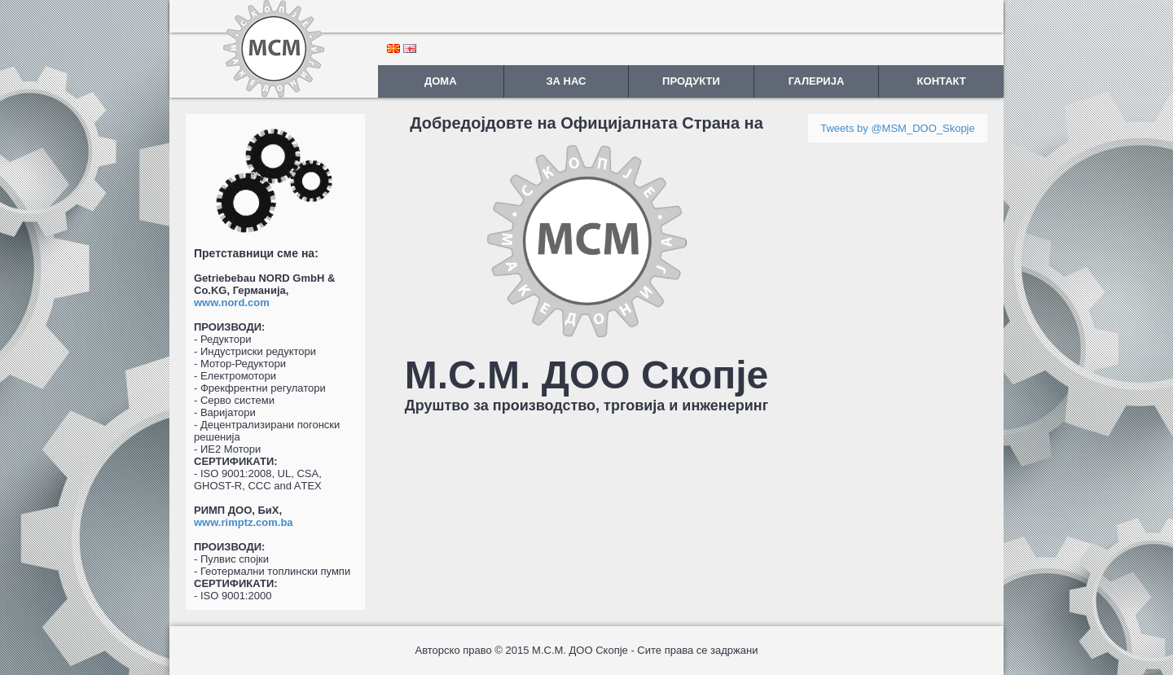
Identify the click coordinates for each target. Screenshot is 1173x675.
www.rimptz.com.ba (243, 522)
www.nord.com (232, 302)
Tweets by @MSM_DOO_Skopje (897, 128)
